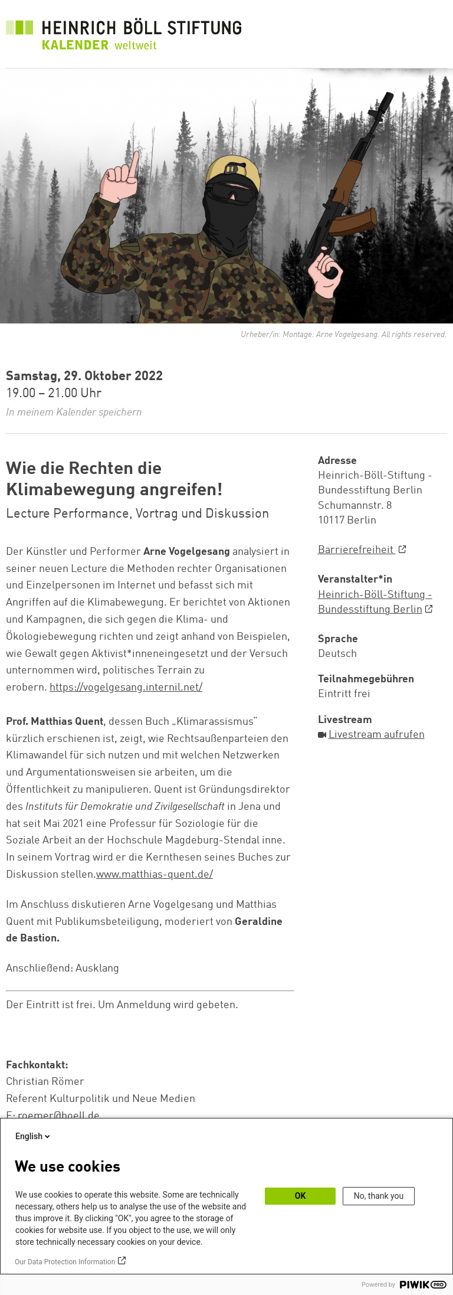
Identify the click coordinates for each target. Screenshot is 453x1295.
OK (300, 1196)
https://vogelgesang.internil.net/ (126, 687)
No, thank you (379, 1196)
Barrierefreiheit (357, 550)
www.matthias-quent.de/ (154, 874)
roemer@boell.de (59, 1116)
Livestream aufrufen (377, 735)
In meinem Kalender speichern (74, 412)
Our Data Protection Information (65, 1262)
